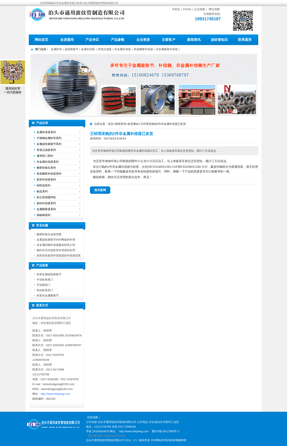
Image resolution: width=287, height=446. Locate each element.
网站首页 (41, 39)
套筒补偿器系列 (46, 179)
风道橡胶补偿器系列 (49, 173)
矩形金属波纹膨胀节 (49, 274)
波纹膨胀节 (71, 49)
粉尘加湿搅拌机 (46, 197)
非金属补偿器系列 (48, 161)
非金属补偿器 (122, 49)
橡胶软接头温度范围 (49, 234)
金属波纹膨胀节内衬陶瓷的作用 (56, 239)
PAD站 (187, 9)
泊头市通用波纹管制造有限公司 (51, 318)
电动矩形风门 (45, 290)
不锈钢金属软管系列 (49, 138)
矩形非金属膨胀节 (48, 295)
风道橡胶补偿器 (143, 49)
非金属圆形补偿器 (167, 49)
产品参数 (117, 39)
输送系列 (42, 191)
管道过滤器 (105, 49)
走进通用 (67, 39)
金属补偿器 (88, 49)
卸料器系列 (43, 185)
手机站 (176, 9)
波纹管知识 (219, 39)
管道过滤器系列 (46, 149)
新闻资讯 (194, 39)
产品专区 (92, 39)
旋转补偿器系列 (46, 203)
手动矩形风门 (45, 279)
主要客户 (168, 39)
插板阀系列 (43, 215)
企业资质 (143, 39)
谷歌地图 (92, 417)
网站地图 (214, 9)
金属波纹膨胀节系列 (49, 144)
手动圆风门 (43, 284)
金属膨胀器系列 (46, 209)
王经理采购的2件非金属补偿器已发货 (163, 123)
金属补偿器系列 (46, 132)
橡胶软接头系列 (46, 167)
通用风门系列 (45, 155)
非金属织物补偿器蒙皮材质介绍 (56, 244)
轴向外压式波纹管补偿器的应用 (56, 250)
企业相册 (199, 9)
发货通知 (133, 123)
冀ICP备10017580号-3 (165, 431)
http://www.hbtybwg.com (55, 393)
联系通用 (244, 39)
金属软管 (56, 49)
